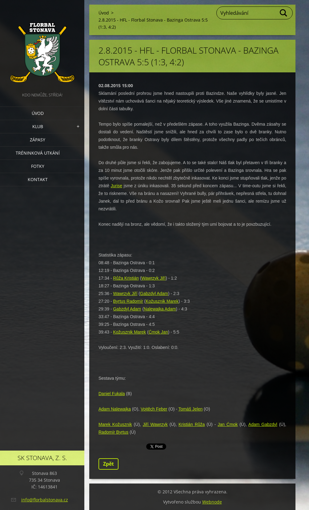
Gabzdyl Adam (154, 293)
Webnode (212, 502)
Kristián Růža (192, 424)
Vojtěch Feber (154, 409)
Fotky (37, 166)
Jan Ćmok (228, 424)
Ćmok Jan (158, 332)
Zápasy (37, 140)
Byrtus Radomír (128, 301)
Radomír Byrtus (113, 432)
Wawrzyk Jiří (153, 278)
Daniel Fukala (111, 393)
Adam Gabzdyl (262, 424)
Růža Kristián (125, 278)
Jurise (116, 185)
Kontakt (38, 179)
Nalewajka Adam (160, 308)
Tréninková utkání (38, 153)
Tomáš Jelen (191, 409)
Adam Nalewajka (114, 409)
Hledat (284, 13)
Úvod (38, 113)
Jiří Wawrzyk (155, 424)
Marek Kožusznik (115, 424)
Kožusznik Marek (162, 301)
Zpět (108, 463)
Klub (37, 126)
